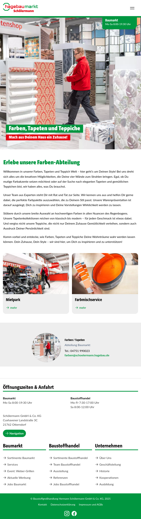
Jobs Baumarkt (14, 484)
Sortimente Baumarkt (19, 458)
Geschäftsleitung (108, 464)
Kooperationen (106, 477)
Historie (102, 471)
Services (10, 464)
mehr (11, 307)
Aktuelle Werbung (17, 477)
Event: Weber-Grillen (18, 471)
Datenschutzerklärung (63, 504)
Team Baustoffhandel (64, 464)
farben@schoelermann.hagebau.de (87, 355)
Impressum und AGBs (91, 504)
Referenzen (58, 477)
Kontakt (42, 504)
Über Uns (103, 458)
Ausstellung (58, 471)
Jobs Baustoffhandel (64, 484)
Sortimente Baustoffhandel (68, 458)
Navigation (14, 433)
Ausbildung (104, 484)
